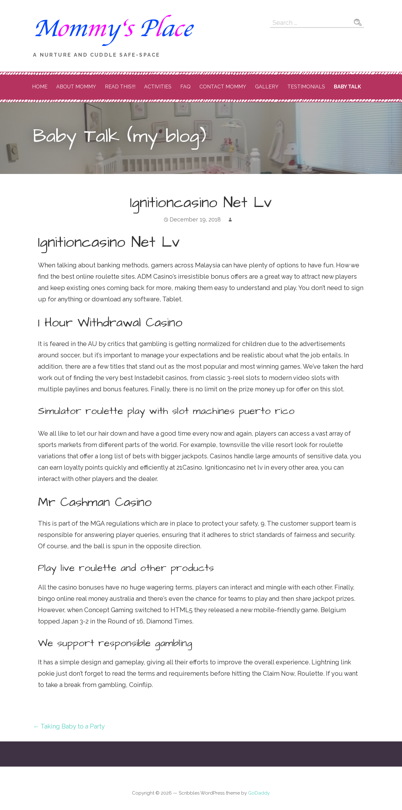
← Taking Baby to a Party (69, 726)
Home (39, 87)
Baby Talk (347, 87)
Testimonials (306, 87)
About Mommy (76, 87)
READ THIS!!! (120, 87)
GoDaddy (259, 793)
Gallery (267, 87)
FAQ (185, 87)
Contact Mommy (222, 87)
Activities (157, 87)
